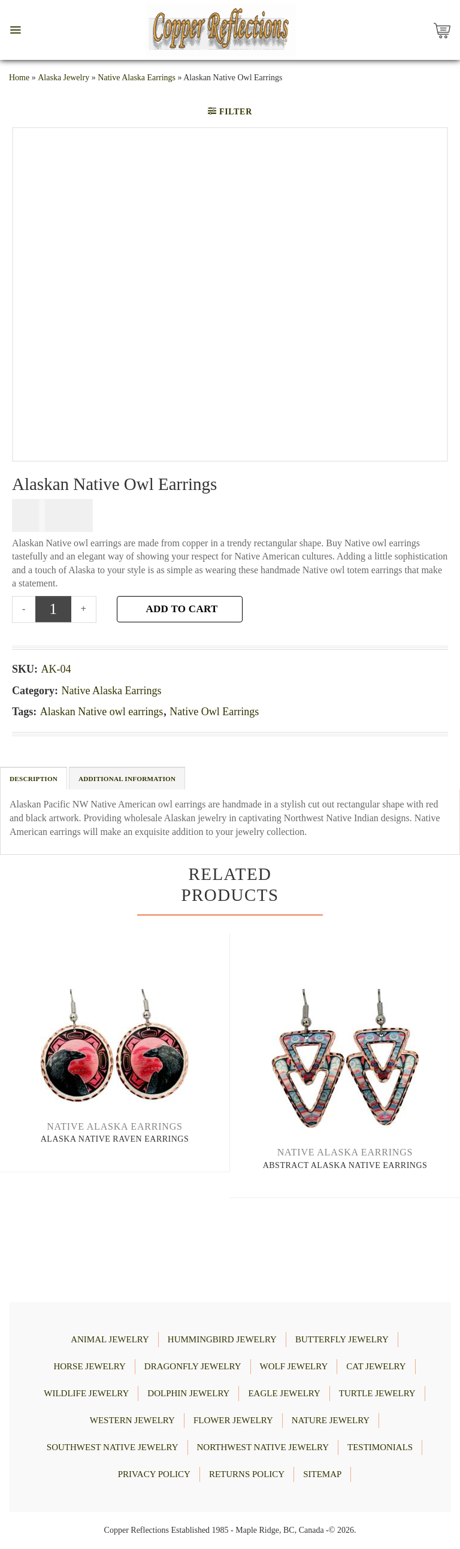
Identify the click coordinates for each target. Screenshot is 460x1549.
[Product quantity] (53, 609)
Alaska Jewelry (63, 77)
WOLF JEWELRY (294, 1366)
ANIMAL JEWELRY (110, 1339)
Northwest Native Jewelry (263, 1447)
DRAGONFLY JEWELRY (192, 1366)
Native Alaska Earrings (136, 77)
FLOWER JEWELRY (233, 1420)
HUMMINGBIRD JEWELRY (222, 1339)
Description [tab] (34, 778)
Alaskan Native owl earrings (101, 712)
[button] (15, 30)
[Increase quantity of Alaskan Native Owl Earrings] (84, 609)
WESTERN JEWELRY (132, 1420)
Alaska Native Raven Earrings (115, 1138)
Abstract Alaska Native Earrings (345, 1165)
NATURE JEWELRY (331, 1420)
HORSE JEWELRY (89, 1366)
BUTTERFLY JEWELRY (342, 1339)
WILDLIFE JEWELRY (86, 1393)
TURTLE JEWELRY (377, 1393)
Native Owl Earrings (214, 712)
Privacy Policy (154, 1474)
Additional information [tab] (126, 778)
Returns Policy (247, 1474)
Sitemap (322, 1474)
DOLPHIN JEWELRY (188, 1393)
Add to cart (181, 609)
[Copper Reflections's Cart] (445, 30)
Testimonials (380, 1447)
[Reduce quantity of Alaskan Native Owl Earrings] (23, 609)
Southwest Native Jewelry (112, 1447)
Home (19, 77)
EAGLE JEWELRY (284, 1393)
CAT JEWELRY (375, 1366)
